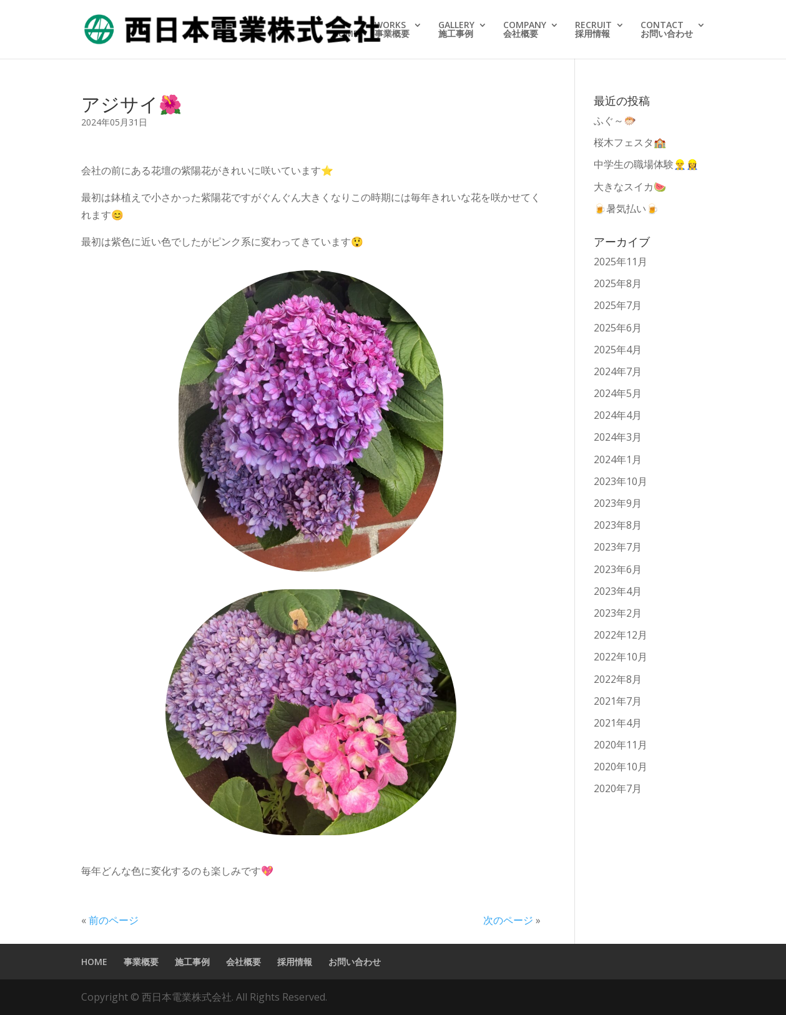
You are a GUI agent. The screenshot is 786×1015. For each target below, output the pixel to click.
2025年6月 (618, 328)
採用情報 (294, 962)
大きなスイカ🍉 (630, 187)
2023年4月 (618, 591)
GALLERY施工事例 (456, 30)
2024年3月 (618, 437)
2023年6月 (618, 569)
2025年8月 (618, 283)
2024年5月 (618, 393)
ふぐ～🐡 (620, 120)
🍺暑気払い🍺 (626, 208)
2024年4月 (618, 415)
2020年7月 (618, 788)
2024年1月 (618, 459)
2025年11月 (620, 261)
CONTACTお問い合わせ (667, 30)
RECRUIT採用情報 (593, 30)
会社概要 (243, 962)
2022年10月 (620, 657)
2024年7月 (618, 371)
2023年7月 (618, 547)
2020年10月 (620, 766)
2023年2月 (618, 613)
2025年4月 (618, 349)
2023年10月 (620, 481)
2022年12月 (620, 635)
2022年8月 (618, 679)
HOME (345, 34)
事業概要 (141, 962)
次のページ (508, 920)
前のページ (114, 920)
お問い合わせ (354, 962)
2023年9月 (618, 503)
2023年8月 (618, 525)
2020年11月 (620, 745)
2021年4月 (618, 723)
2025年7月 (618, 305)
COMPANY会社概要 (524, 30)
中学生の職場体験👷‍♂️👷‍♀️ (646, 164)
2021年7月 (618, 701)
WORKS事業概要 (392, 30)
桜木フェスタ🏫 (630, 142)
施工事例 (192, 962)
